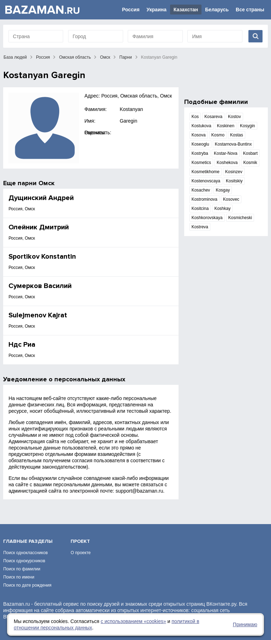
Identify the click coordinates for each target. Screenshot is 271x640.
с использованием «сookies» (133, 621)
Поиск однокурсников (24, 560)
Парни (125, 57)
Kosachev (201, 190)
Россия (131, 9)
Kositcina (200, 208)
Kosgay (223, 190)
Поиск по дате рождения (27, 585)
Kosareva (213, 116)
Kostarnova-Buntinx (233, 144)
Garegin (128, 121)
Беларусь (217, 9)
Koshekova (227, 162)
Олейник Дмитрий (38, 227)
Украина (156, 9)
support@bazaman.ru (139, 491)
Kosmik (250, 162)
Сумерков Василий (40, 286)
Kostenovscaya (206, 180)
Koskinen (225, 125)
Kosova (199, 135)
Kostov (234, 116)
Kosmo (217, 135)
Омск (105, 57)
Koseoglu (200, 144)
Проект (80, 541)
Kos (195, 116)
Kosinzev (233, 171)
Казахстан (186, 9)
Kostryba (200, 153)
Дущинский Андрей (41, 198)
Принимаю (245, 624)
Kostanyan (131, 109)
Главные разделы (28, 541)
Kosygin (247, 125)
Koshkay (222, 208)
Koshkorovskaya (207, 217)
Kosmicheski (240, 217)
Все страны (250, 9)
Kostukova (201, 125)
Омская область (75, 57)
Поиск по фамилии (21, 568)
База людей (15, 57)
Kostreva (200, 226)
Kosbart (250, 153)
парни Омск (36, 183)
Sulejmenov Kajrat (37, 315)
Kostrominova (204, 199)
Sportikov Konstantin (42, 256)
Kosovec (231, 199)
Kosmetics (201, 162)
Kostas (236, 135)
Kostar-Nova (225, 153)
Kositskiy (234, 180)
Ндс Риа (21, 344)
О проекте (81, 552)
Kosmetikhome (205, 171)
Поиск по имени (18, 577)
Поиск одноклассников (25, 552)
